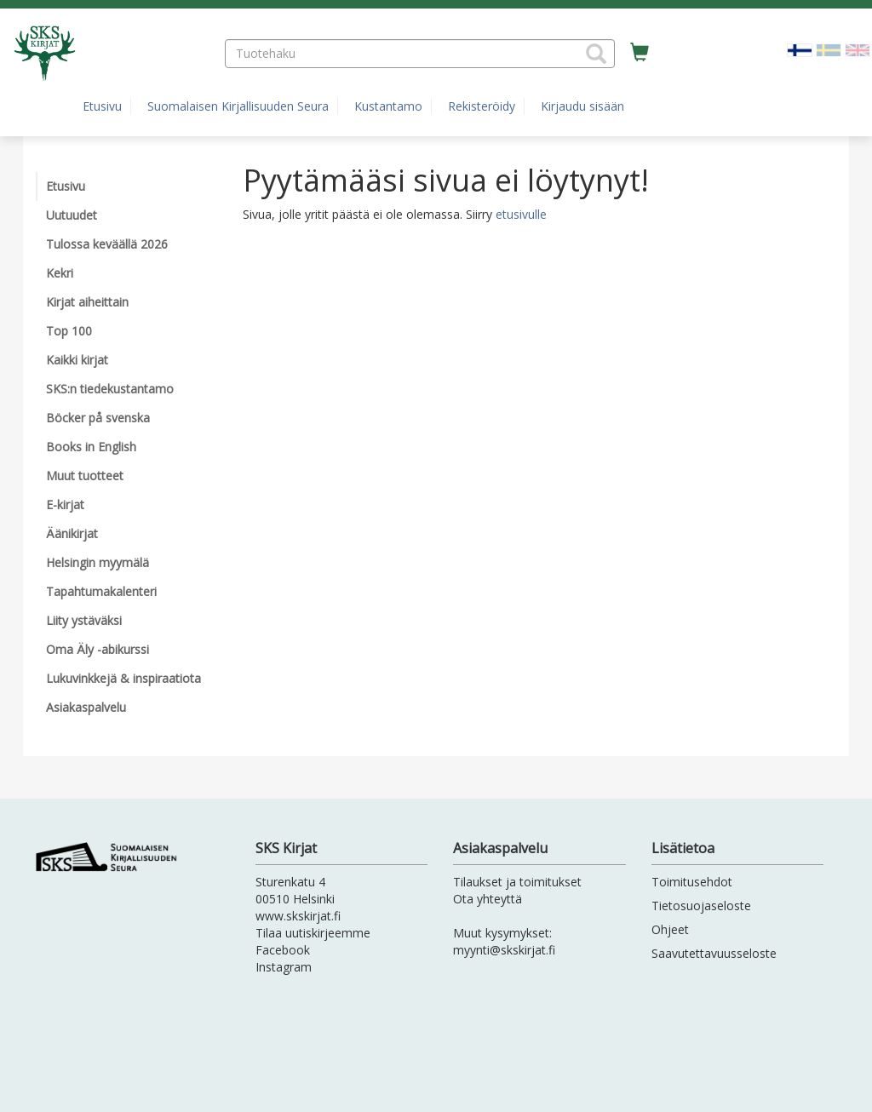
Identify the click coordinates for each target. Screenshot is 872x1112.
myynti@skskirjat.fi (504, 950)
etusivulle (521, 214)
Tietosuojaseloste (701, 905)
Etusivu (102, 106)
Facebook (282, 950)
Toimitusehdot (691, 882)
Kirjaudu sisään (582, 106)
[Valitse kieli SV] (828, 49)
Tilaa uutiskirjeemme (312, 933)
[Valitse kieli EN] (857, 49)
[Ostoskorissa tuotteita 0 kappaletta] (639, 52)
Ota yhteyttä (487, 899)
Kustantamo (388, 106)
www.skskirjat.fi (298, 916)
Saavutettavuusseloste (714, 953)
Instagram (283, 967)
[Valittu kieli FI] (799, 49)
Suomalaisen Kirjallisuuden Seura (238, 106)
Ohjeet (670, 929)
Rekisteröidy (481, 106)
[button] (596, 53)
